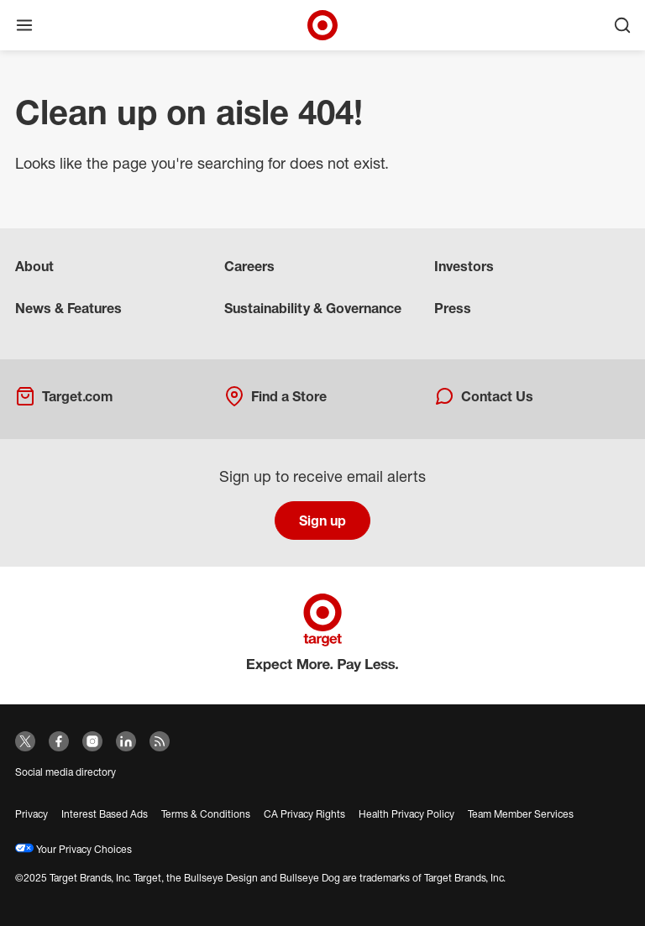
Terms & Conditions (205, 814)
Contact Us (483, 396)
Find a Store (275, 396)
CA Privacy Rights (304, 814)
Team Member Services (521, 814)
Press (452, 308)
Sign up (322, 520)
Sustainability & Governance (312, 308)
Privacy (31, 814)
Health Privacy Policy (406, 814)
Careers (249, 266)
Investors (464, 266)
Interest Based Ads (104, 814)
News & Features (68, 308)
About (34, 266)
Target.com (64, 396)
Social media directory (65, 772)
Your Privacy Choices (73, 849)
